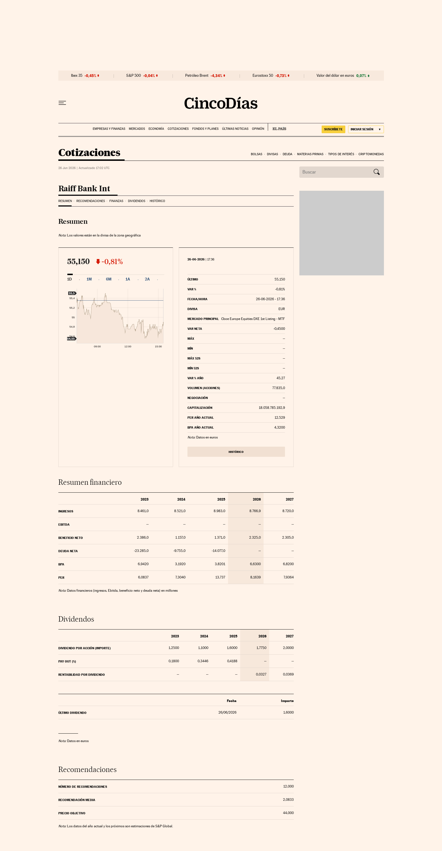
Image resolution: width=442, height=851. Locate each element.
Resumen (65, 201)
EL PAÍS (277, 127)
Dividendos (136, 201)
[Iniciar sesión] (366, 129)
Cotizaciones (178, 129)
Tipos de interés (341, 154)
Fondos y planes (205, 129)
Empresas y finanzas (109, 129)
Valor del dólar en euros (335, 76)
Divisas (272, 154)
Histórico (157, 201)
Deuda (288, 154)
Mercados (137, 129)
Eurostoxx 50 (263, 76)
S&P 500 (133, 76)
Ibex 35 (76, 76)
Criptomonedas (371, 154)
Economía (156, 129)
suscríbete (333, 129)
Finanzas (116, 201)
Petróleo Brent (196, 76)
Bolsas (256, 154)
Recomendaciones (90, 201)
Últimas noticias (235, 129)
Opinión (258, 129)
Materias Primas (310, 154)
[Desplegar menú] (62, 103)
